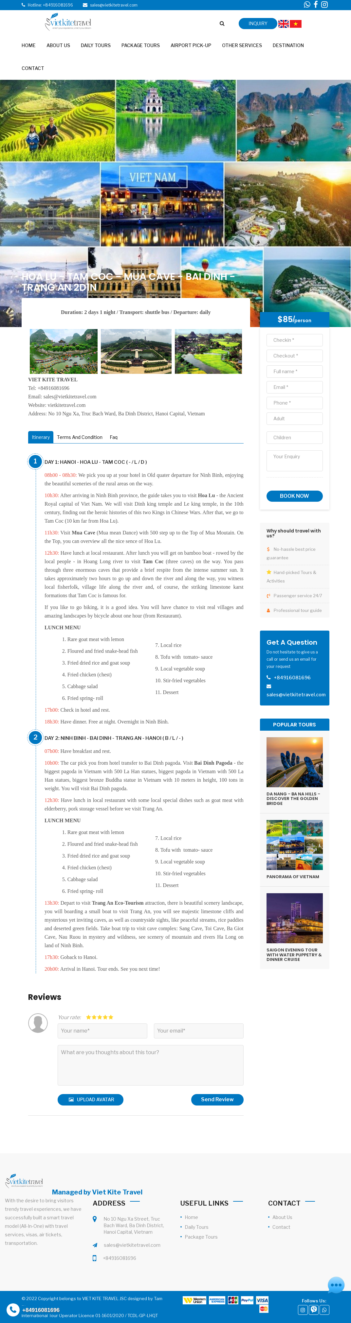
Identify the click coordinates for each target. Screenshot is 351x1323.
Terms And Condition (79, 437)
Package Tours (201, 1237)
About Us (282, 1217)
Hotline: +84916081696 (50, 5)
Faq (114, 437)
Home (191, 1217)
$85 (285, 319)
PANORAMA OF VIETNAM (293, 877)
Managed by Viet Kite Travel (97, 1192)
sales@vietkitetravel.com (132, 1245)
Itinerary (41, 437)
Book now (294, 496)
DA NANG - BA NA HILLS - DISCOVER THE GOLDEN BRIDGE (293, 799)
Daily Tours (197, 1227)
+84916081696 (119, 1258)
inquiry (258, 23)
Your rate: (69, 1017)
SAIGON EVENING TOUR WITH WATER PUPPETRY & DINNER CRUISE (294, 955)
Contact (281, 1227)
